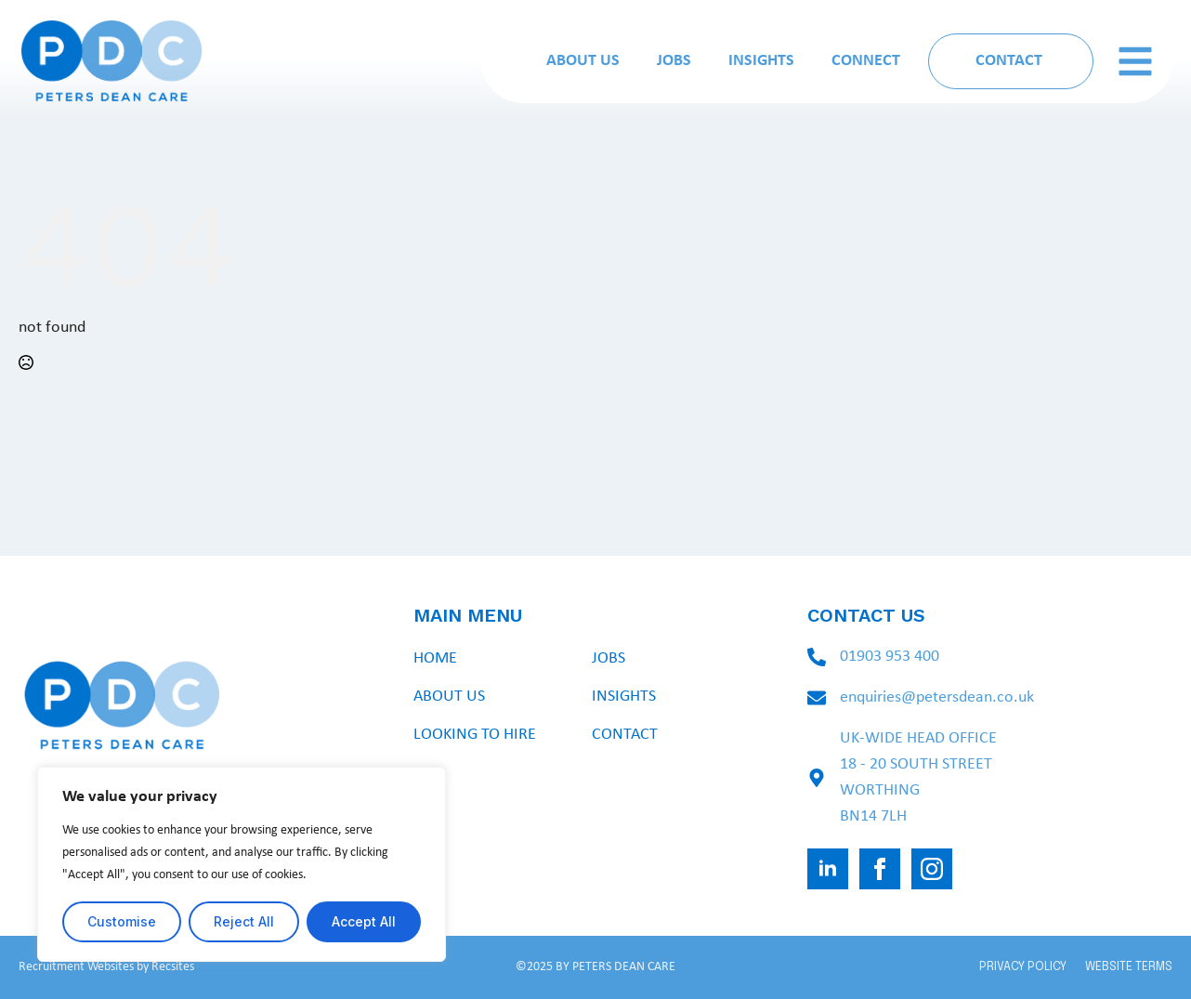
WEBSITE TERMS (1128, 967)
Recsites (172, 967)
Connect (865, 61)
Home (435, 658)
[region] (241, 864)
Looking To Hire (474, 734)
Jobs (674, 61)
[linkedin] (827, 868)
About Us (583, 61)
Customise (121, 921)
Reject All (244, 921)
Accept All (364, 921)
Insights (761, 61)
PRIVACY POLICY (1023, 967)
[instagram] (931, 868)
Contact (625, 734)
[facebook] (879, 868)
